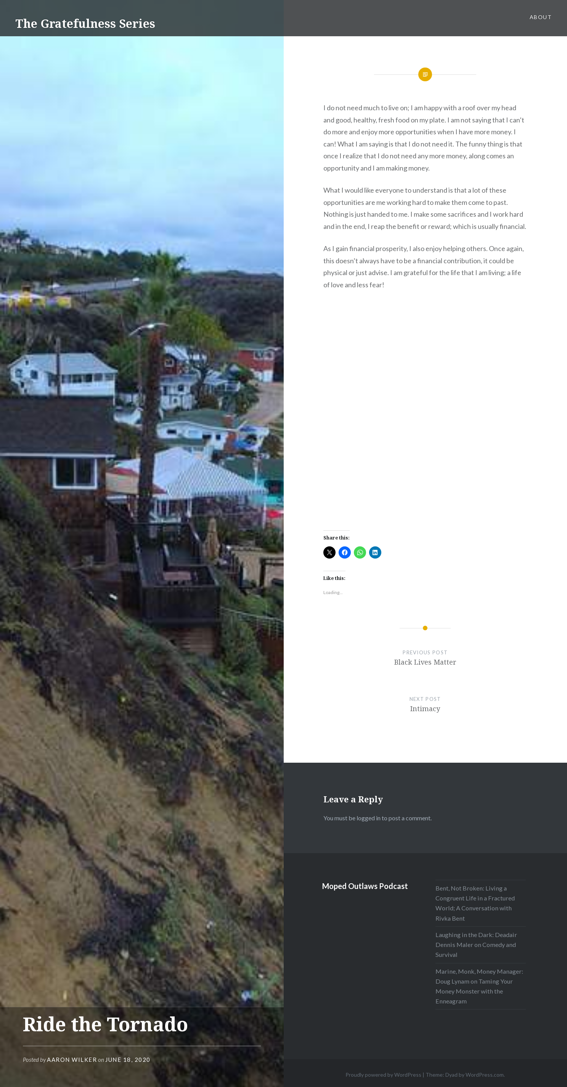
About (541, 17)
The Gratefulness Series (85, 23)
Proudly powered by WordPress (383, 1074)
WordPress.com (485, 1074)
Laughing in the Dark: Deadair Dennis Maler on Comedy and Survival (476, 944)
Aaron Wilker (72, 1059)
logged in (369, 817)
